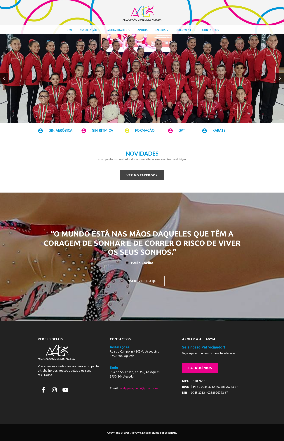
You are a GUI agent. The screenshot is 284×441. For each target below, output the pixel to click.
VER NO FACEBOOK (142, 175)
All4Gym (135, 432)
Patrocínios (200, 367)
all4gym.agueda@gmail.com (139, 388)
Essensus (170, 432)
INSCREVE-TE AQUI (142, 280)
